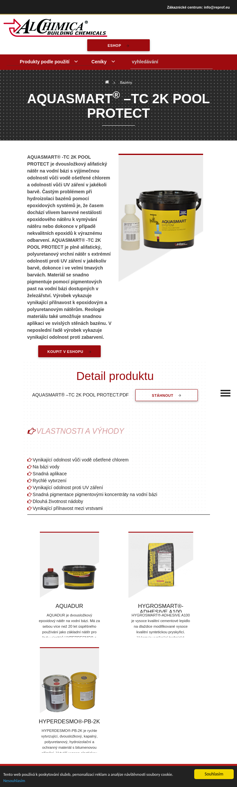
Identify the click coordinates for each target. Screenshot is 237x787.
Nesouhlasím (15, 780)
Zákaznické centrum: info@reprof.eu (198, 7)
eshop (114, 45)
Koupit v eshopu (65, 352)
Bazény (126, 82)
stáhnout (163, 395)
